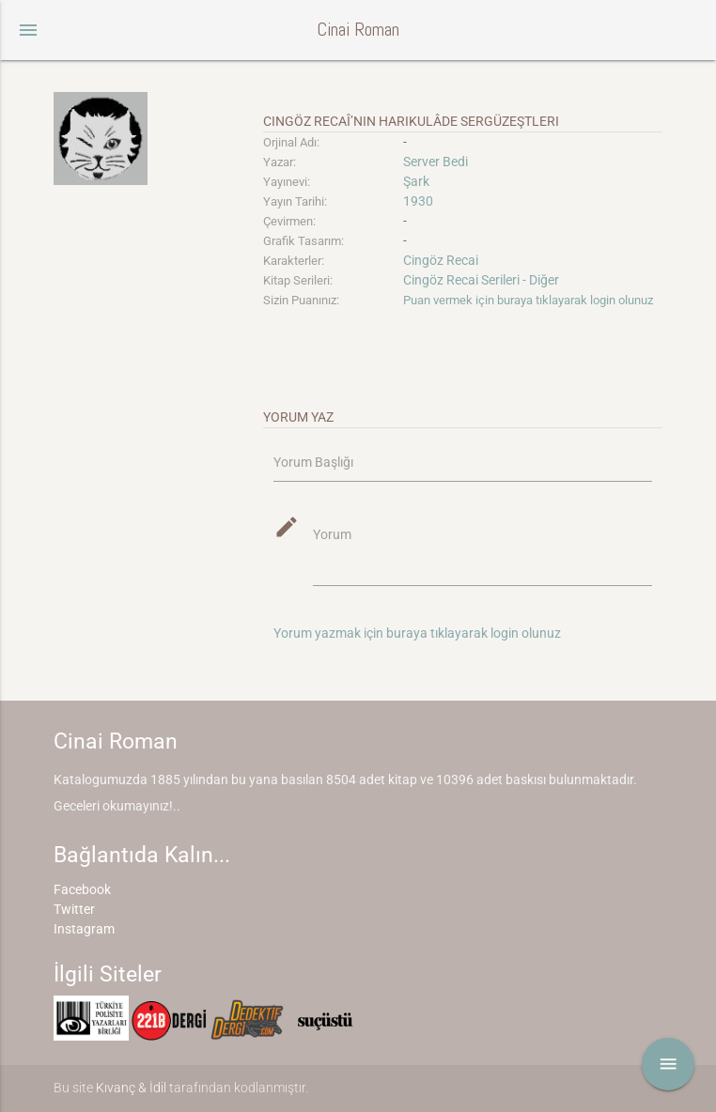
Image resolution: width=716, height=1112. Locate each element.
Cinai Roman (358, 29)
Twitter (74, 909)
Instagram (84, 928)
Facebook (82, 889)
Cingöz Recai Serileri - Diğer (481, 279)
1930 (418, 200)
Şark (416, 181)
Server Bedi (435, 161)
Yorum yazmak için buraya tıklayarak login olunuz (417, 633)
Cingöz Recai (440, 260)
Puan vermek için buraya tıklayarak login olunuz (528, 300)
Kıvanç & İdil (131, 1087)
